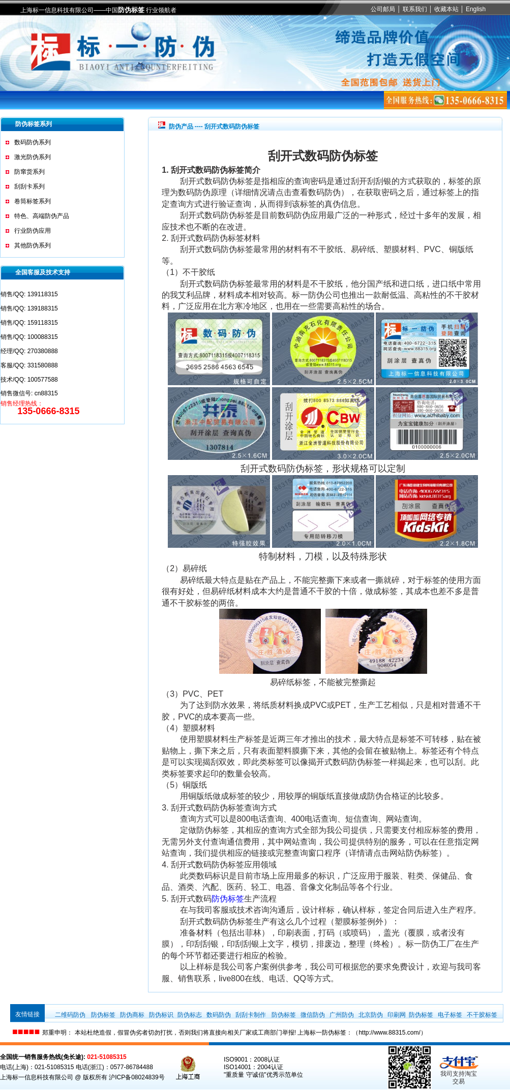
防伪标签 (131, 10)
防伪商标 (132, 1014)
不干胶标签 (482, 1014)
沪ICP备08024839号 (136, 1077)
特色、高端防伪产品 (41, 216)
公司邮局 (383, 9)
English (476, 9)
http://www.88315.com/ (389, 1032)
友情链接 (27, 1014)
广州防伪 (341, 1014)
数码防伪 (218, 1014)
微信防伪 (313, 1014)
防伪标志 (189, 1014)
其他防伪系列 (32, 245)
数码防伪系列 (32, 142)
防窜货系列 (29, 171)
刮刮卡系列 (29, 186)
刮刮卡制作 (250, 1014)
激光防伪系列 (32, 157)
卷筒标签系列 (32, 201)
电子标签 (450, 1014)
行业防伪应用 (32, 230)
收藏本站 (446, 9)
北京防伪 (370, 1014)
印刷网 (396, 1014)
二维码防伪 (70, 1014)
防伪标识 (161, 1014)
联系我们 (415, 9)
